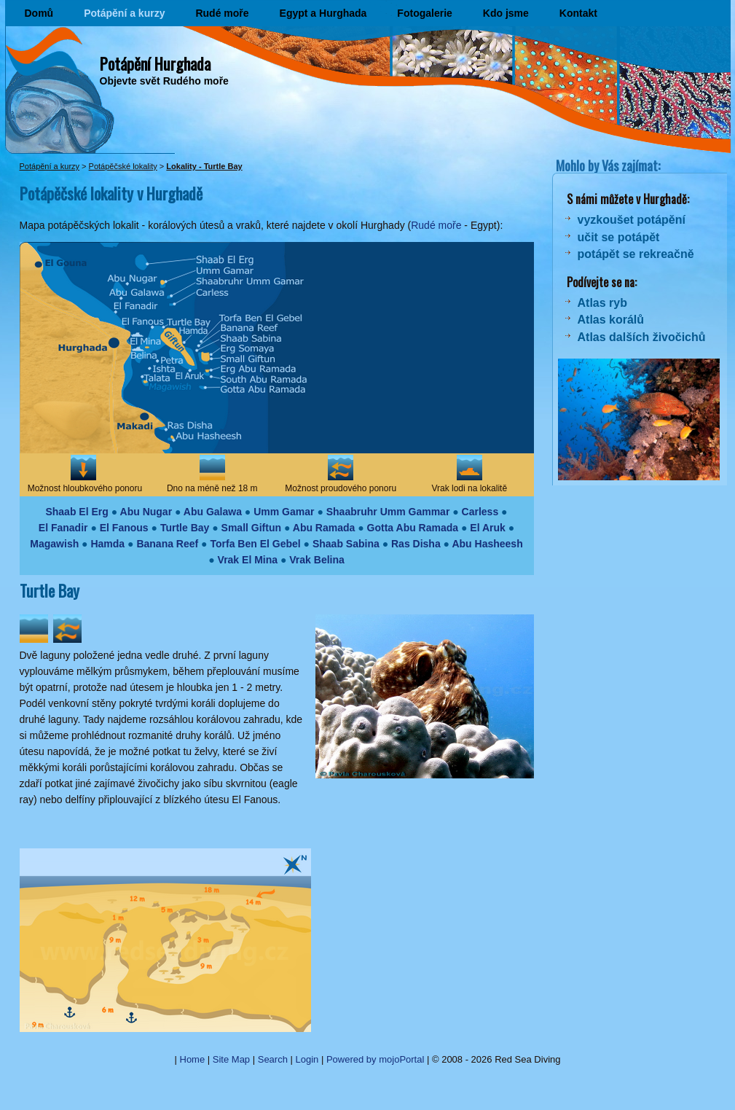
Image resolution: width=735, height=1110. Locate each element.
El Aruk (488, 527)
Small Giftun (251, 527)
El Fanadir (63, 527)
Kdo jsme (506, 13)
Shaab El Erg (76, 511)
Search (273, 1059)
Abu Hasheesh (487, 544)
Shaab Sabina (346, 544)
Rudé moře (221, 13)
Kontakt (578, 13)
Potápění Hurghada (155, 63)
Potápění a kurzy (124, 13)
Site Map (231, 1059)
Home (192, 1059)
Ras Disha (416, 544)
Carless (480, 511)
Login (307, 1059)
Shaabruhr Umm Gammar (388, 511)
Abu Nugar (146, 511)
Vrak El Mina (248, 560)
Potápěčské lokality (123, 166)
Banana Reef (167, 544)
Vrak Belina (317, 560)
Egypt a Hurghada (323, 13)
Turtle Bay (184, 527)
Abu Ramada (324, 527)
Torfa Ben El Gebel (255, 544)
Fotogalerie (424, 13)
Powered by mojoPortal (375, 1059)
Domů (39, 13)
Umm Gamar (283, 511)
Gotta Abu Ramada (413, 527)
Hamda (107, 544)
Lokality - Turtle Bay (204, 166)
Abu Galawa (213, 511)
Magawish (54, 544)
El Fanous (124, 527)
